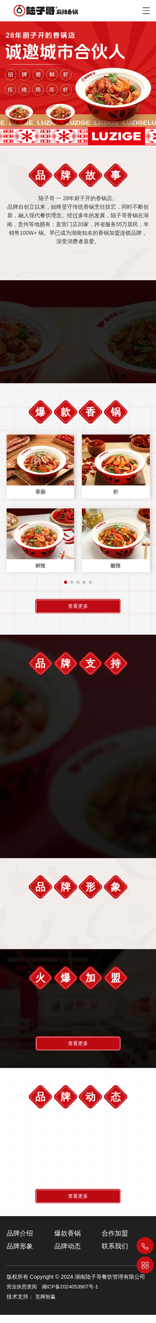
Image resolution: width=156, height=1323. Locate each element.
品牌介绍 (20, 1241)
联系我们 (115, 1254)
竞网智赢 (45, 1305)
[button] (65, 585)
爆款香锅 (67, 1241)
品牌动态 (67, 1254)
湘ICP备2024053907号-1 (70, 1295)
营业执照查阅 (22, 1295)
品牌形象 (20, 1254)
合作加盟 (115, 1241)
